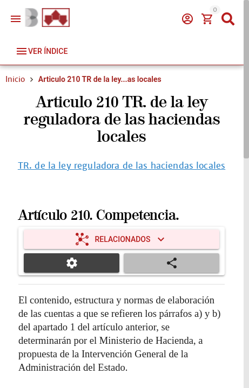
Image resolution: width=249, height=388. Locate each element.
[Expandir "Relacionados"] (121, 239)
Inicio (15, 79)
